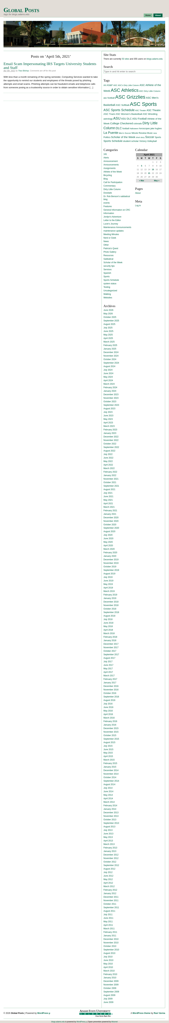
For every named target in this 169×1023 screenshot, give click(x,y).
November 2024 (110, 356)
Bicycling (107, 175)
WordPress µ (43, 1013)
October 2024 (109, 359)
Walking (107, 294)
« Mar (141, 180)
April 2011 (108, 925)
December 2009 (110, 981)
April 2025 (108, 338)
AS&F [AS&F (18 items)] (110, 85)
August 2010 (109, 953)
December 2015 (110, 728)
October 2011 (109, 904)
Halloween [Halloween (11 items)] (134, 128)
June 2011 (108, 918)
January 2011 (109, 935)
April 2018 (108, 630)
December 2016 (110, 686)
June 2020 (108, 538)
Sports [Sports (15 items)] (158, 137)
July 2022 (107, 454)
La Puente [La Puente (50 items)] (110, 132)
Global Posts (21, 10)
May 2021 (108, 500)
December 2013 (110, 812)
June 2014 (108, 791)
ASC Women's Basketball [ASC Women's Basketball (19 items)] (128, 114)
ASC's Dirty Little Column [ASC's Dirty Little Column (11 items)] (128, 85)
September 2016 (111, 696)
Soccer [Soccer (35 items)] (149, 137)
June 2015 (108, 749)
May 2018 (108, 626)
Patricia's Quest (110, 248)
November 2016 (110, 689)
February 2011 (110, 932)
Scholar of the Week (112, 262)
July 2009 (107, 999)
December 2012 (110, 855)
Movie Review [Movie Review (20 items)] (139, 133)
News (106, 241)
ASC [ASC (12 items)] (115, 85)
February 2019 (110, 595)
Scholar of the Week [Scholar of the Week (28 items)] (123, 137)
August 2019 (109, 573)
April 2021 (108, 503)
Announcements (111, 164)
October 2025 (109, 317)
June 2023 (108, 415)
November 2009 (110, 984)
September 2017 (111, 654)
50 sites (125, 59)
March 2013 (109, 844)
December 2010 (110, 939)
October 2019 (109, 566)
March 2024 (109, 384)
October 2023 (109, 401)
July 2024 (107, 370)
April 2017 (108, 672)
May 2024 (108, 377)
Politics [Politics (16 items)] (106, 137)
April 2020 (108, 545)
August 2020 (109, 531)
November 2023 (110, 398)
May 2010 (108, 964)
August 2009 (109, 995)
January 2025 (109, 349)
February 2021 (110, 510)
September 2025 (111, 320)
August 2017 (109, 658)
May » (157, 180)
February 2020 (110, 552)
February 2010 (110, 974)
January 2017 (109, 682)
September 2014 (111, 781)
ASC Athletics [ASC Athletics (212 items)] (124, 90)
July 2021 (107, 493)
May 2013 (108, 837)
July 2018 (107, 619)
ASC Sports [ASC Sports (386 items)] (143, 104)
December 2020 (110, 517)
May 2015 (108, 753)
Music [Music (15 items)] (150, 133)
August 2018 (109, 616)
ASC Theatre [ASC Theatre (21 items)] (154, 110)
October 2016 (109, 693)
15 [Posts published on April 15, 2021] (153, 169)
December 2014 (110, 770)
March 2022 (109, 468)
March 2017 (109, 675)
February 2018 (110, 637)
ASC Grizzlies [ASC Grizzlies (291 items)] (130, 97)
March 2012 (109, 886)
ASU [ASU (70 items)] (117, 118)
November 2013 (110, 816)
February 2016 (110, 721)
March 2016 (109, 718)
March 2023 (109, 426)
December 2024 (110, 352)
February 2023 (110, 429)
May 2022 (108, 461)
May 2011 (108, 921)
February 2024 (110, 387)
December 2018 (110, 602)
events (106, 203)
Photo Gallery (109, 252)
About (158, 15)
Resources (108, 255)
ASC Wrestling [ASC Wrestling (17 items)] (150, 114)
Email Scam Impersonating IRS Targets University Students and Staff (50, 66)
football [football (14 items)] (125, 128)
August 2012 (109, 869)
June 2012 (108, 876)
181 (105, 154)
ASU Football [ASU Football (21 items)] (139, 118)
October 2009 (109, 988)
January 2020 (109, 556)
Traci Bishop (23, 71)
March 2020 (109, 549)
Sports (106, 276)
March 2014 (109, 802)
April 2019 (108, 587)
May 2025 (108, 334)
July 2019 (107, 577)
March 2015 (109, 760)
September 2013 (111, 823)
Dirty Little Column (112, 189)
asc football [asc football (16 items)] (109, 98)
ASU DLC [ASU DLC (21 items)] (126, 118)
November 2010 (110, 942)
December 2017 (110, 644)
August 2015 (109, 742)
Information (108, 213)
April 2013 (108, 840)
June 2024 (108, 373)
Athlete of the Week (112, 172)
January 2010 (109, 977)
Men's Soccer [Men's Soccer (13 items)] (125, 133)
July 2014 (107, 788)
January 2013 (109, 851)
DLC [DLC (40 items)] (119, 128)
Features (107, 206)
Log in (138, 205)
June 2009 (108, 1002)
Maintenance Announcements (117, 227)
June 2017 (108, 665)
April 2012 (108, 883)
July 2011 (107, 914)
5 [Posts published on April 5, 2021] (141, 166)
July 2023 (107, 412)
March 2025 (109, 342)
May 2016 (108, 711)
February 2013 (110, 847)
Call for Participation (112, 182)
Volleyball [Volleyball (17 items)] (152, 141)
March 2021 (109, 507)
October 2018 (109, 609)
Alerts (106, 157)
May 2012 (108, 879)
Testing (106, 287)
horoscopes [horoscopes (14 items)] (144, 128)
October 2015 (109, 735)
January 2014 (109, 809)
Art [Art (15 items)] (104, 85)
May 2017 (108, 668)
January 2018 (109, 640)
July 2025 (107, 327)
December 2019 (110, 559)
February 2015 (110, 763)
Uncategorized (110, 290)
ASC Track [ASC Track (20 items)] (109, 114)
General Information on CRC (116, 210)
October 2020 (109, 524)
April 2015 (108, 756)
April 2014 (108, 798)
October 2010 (109, 946)
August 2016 (109, 700)
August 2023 (109, 408)
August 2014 (109, 784)
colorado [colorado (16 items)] (138, 123)
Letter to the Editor (112, 220)
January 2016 (109, 725)
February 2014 (110, 805)
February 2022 (110, 472)
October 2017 (109, 651)
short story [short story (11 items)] (140, 137)
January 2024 (109, 391)
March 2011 (109, 928)
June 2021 (108, 496)
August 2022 (109, 451)
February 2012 (110, 890)
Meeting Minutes (111, 234)
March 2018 (109, 633)
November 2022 (110, 440)
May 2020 (108, 542)
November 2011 (110, 900)
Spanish (107, 273)
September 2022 (111, 447)
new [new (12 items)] (155, 133)
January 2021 (109, 514)
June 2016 (108, 707)
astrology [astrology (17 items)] (108, 118)
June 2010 (108, 960)
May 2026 (108, 313)
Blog (105, 179)
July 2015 (107, 746)
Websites (107, 297)
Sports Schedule (111, 280)
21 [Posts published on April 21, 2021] (149, 173)
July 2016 (107, 704)
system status (109, 283)
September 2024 (111, 363)
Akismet (114, 1022)
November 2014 (110, 774)
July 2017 (107, 661)
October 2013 (109, 819)
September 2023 (111, 405)
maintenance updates (113, 231)
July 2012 (107, 872)
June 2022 (108, 458)
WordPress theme (141, 1013)
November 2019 (110, 563)
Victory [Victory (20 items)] (143, 141)
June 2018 (108, 623)
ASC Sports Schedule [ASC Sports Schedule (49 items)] (119, 110)
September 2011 (111, 907)
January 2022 (109, 475)
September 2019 (111, 570)
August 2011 (109, 911)
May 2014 (108, 795)
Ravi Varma (159, 1013)
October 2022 (109, 443)
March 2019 (109, 591)
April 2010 (108, 967)
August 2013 (109, 826)
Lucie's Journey (110, 224)
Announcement (110, 161)
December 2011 (110, 897)
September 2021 (111, 486)
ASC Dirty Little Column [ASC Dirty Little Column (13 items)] (149, 91)
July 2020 (107, 535)
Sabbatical (108, 259)
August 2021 (109, 489)
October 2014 (109, 777)
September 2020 (111, 528)
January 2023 (109, 433)
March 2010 (109, 971)
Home (148, 15)
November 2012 (110, 858)
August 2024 (109, 366)
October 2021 (109, 482)
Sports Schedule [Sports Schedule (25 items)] (112, 141)
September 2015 (111, 739)
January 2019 (109, 598)
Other (106, 245)
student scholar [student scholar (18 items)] (131, 141)
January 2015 (109, 767)
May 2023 (108, 419)
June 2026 (108, 310)
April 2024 (108, 380)
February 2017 (110, 679)
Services (107, 269)
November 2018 (110, 605)
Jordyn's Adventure (112, 217)
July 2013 (107, 830)
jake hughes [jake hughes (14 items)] (156, 128)
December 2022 (110, 436)
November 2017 (110, 647)
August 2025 (109, 324)
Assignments (109, 168)
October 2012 (109, 862)
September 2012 (111, 865)
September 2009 (111, 991)
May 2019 (108, 584)
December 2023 (110, 394)
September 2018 (111, 612)
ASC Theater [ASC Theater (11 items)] (140, 110)
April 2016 (108, 714)
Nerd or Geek (109, 238)
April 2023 (108, 422)
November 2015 (110, 732)
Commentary (109, 186)
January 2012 (109, 893)
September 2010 (111, 949)
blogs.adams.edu (154, 59)
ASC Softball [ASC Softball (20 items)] (122, 105)
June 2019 (108, 580)
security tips (109, 266)
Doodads (107, 193)
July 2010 (107, 956)
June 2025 (108, 331)
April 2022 (108, 465)
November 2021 (110, 479)
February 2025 (110, 345)
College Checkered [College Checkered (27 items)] (121, 123)
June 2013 (108, 833)
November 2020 (110, 521)
